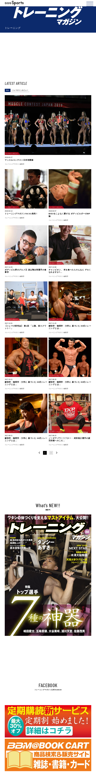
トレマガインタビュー (20, 90)
